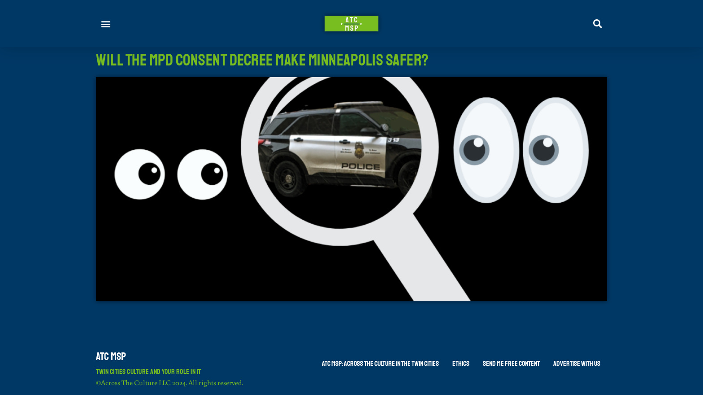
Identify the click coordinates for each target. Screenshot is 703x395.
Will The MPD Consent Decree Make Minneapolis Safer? (262, 60)
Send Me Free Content (511, 363)
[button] (106, 23)
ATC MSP (111, 356)
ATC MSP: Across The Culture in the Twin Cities (380, 363)
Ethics (460, 363)
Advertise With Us (576, 363)
